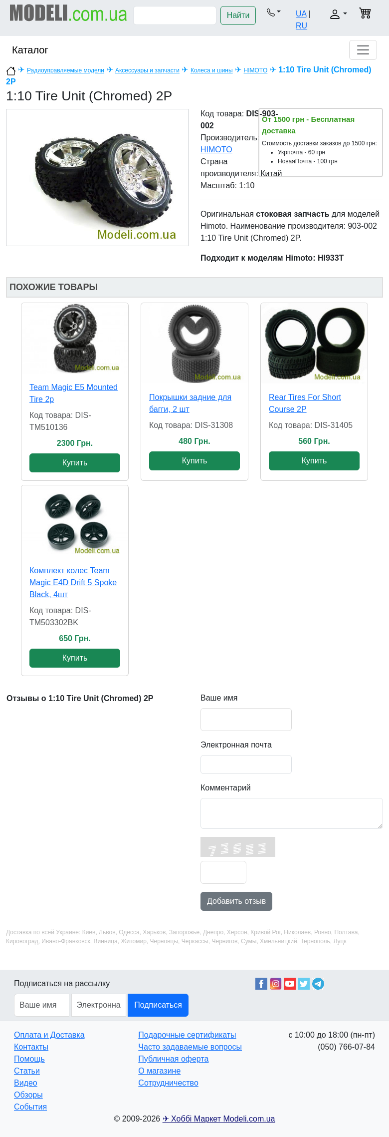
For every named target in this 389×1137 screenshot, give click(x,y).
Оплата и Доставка (49, 1035)
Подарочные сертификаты (187, 1035)
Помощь (29, 1059)
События (30, 1107)
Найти (238, 15)
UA (301, 13)
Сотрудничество (168, 1083)
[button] (274, 12)
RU (301, 25)
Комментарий (225, 787)
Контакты (31, 1047)
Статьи (27, 1071)
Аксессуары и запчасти (147, 70)
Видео (25, 1083)
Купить (75, 462)
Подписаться (158, 1005)
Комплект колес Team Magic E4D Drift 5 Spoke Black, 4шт (73, 582)
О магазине (159, 1071)
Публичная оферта (173, 1059)
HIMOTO (256, 70)
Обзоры (28, 1095)
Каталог (30, 49)
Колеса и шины (212, 70)
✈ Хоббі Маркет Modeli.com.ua (219, 1119)
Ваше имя (218, 698)
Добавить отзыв (236, 901)
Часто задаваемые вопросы (190, 1047)
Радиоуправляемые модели (65, 70)
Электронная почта (236, 745)
